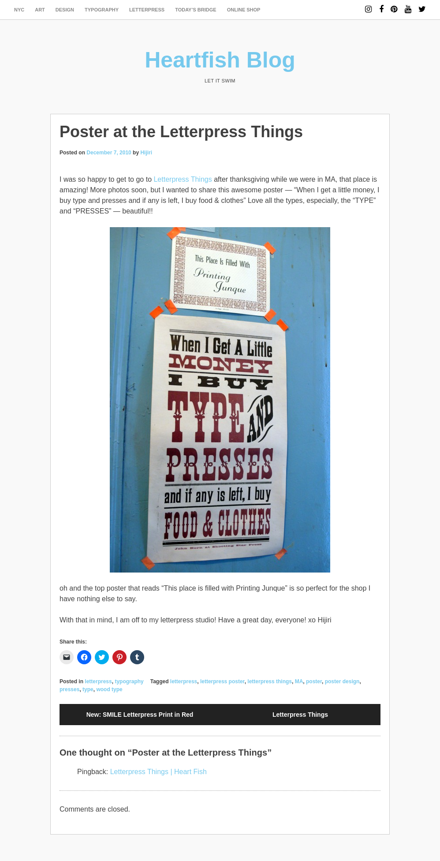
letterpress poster (222, 681)
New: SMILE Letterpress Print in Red (140, 714)
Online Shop (244, 9)
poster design (342, 681)
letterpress (146, 9)
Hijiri (146, 153)
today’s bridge (195, 9)
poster (314, 681)
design (65, 9)
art (40, 9)
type (87, 689)
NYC (19, 9)
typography (102, 9)
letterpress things (269, 681)
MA (299, 681)
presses (69, 689)
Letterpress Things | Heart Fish (158, 771)
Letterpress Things (182, 179)
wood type (109, 689)
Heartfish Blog (220, 60)
